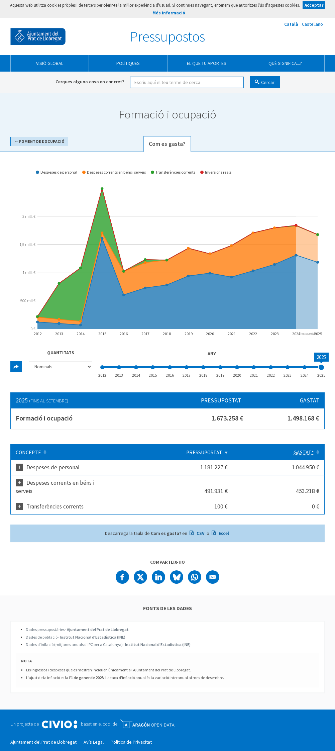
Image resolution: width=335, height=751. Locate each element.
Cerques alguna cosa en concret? (89, 82)
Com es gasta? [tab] (167, 144)
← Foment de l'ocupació (39, 141)
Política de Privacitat (131, 734)
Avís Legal (94, 734)
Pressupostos (167, 36)
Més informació (168, 13)
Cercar (267, 82)
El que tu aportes (206, 63)
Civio (59, 716)
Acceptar (314, 5)
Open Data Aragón (147, 715)
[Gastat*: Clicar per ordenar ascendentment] (303, 452)
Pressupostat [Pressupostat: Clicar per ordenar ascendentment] (252, 452)
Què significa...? (285, 63)
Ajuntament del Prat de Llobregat (38, 36)
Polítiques (128, 63)
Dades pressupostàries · (77, 621)
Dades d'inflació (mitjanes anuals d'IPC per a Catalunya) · (108, 636)
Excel (223, 525)
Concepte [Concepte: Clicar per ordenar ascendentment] (28, 452)
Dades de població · (75, 628)
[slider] (321, 367)
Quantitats (60, 353)
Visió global (49, 63)
